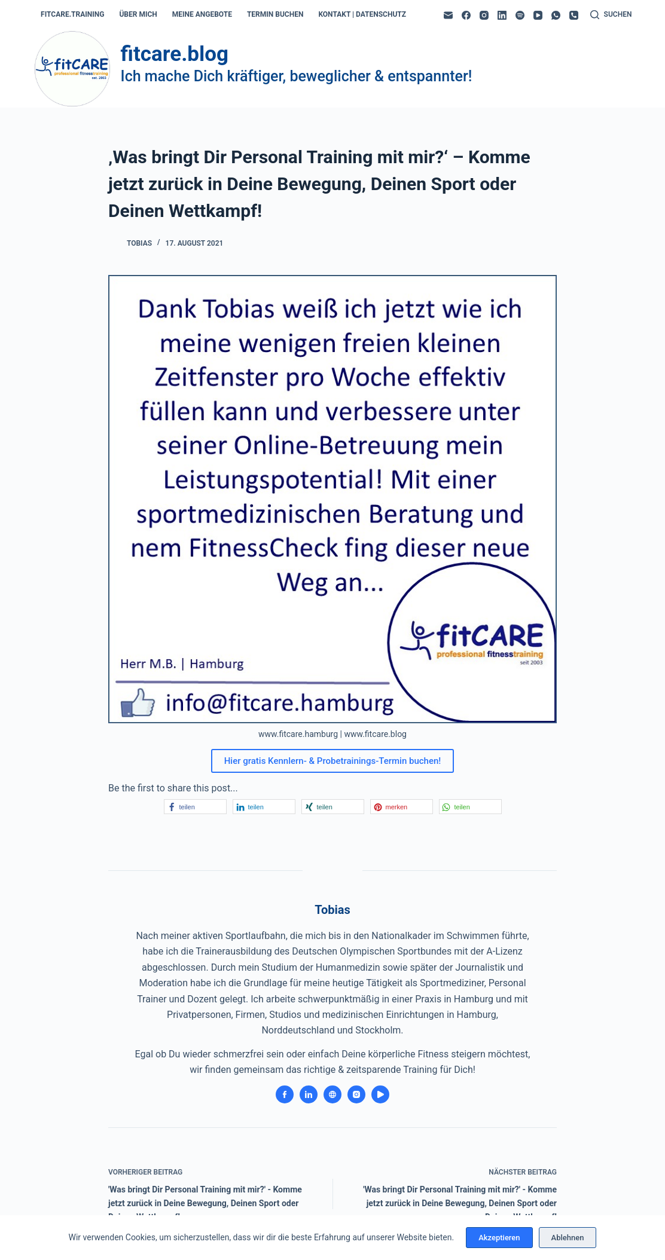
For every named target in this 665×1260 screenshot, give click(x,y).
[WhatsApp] (555, 15)
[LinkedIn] (502, 15)
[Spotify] (519, 15)
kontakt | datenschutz (362, 14)
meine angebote (202, 14)
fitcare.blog (174, 54)
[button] (195, 806)
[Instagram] (484, 15)
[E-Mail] (448, 15)
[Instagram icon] (356, 1094)
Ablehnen (567, 1237)
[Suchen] (611, 15)
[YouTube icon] (380, 1094)
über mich (138, 14)
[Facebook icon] (285, 1094)
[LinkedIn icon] (309, 1094)
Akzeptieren (499, 1237)
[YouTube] (537, 15)
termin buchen (275, 14)
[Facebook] (466, 15)
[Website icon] (332, 1094)
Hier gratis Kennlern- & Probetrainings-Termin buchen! (332, 761)
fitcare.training (72, 14)
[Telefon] (573, 15)
